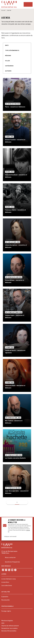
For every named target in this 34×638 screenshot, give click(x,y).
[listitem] (3, 570)
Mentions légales (7, 620)
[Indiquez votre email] (15, 536)
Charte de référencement (10, 625)
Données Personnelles (8, 631)
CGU (2, 623)
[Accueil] (9, 4)
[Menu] (28, 4)
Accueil (3, 10)
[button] (8, 45)
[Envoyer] (29, 536)
